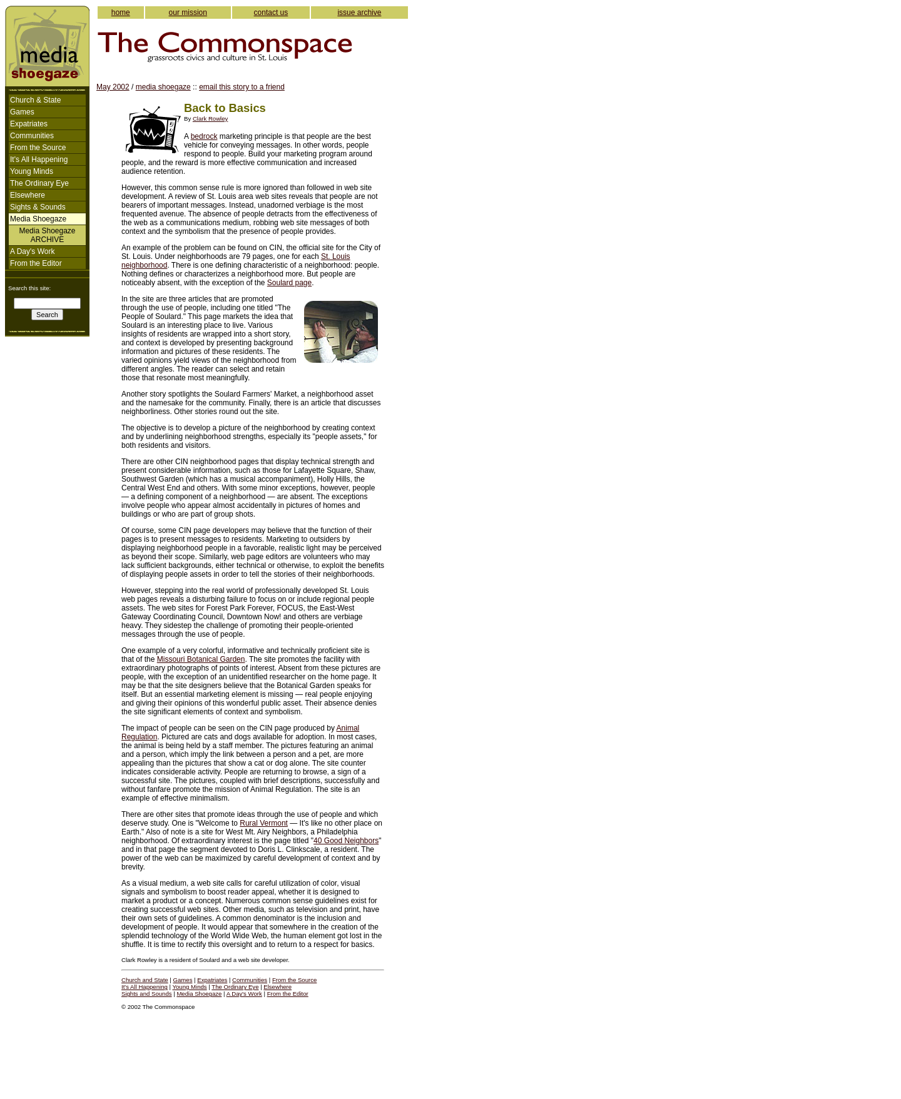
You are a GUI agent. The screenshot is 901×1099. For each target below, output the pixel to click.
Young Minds (31, 171)
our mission (188, 12)
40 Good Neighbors (346, 840)
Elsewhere (27, 195)
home (120, 12)
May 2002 (113, 87)
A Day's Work (32, 251)
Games (22, 112)
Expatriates (29, 123)
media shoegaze (163, 87)
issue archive (359, 12)
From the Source (38, 147)
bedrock (204, 136)
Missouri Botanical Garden (201, 659)
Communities (32, 135)
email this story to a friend (242, 87)
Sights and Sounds (146, 993)
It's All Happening (39, 159)
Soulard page (289, 282)
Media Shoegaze (198, 993)
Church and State (144, 979)
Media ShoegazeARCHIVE (47, 235)
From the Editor (36, 263)
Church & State (35, 100)
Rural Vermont (264, 823)
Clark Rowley (210, 118)
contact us (271, 12)
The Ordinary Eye (39, 183)
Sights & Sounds (38, 207)
